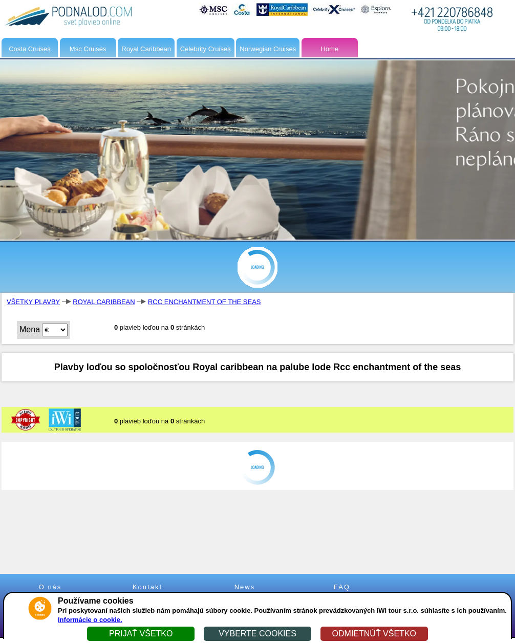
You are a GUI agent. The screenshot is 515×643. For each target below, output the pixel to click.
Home (329, 49)
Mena (29, 329)
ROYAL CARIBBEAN (104, 302)
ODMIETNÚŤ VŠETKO (374, 633)
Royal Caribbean (146, 49)
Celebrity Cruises (205, 49)
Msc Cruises (88, 49)
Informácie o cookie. (90, 620)
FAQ (342, 587)
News (244, 587)
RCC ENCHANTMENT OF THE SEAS (204, 302)
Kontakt (147, 587)
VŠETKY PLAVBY (33, 302)
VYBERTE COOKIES (257, 633)
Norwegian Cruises (268, 49)
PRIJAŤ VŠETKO (141, 633)
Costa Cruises (30, 49)
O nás (50, 587)
